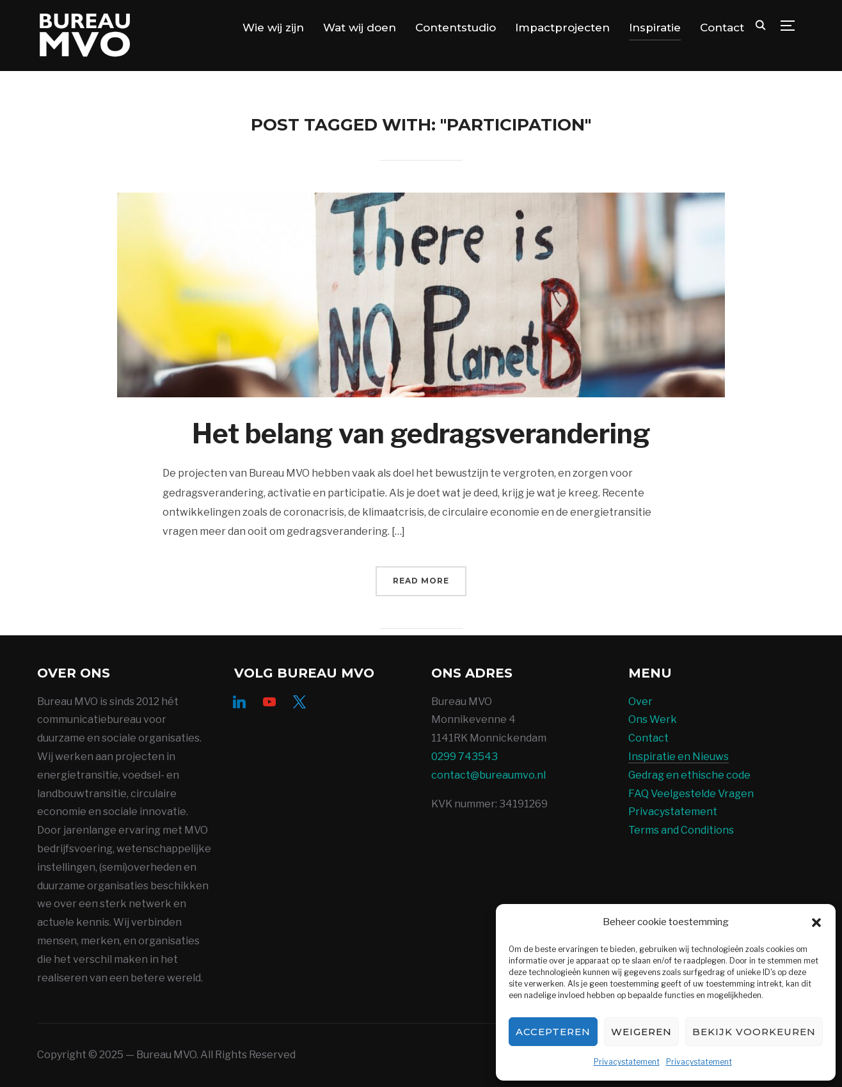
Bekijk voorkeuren (754, 1032)
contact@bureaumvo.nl (488, 775)
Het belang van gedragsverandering (421, 433)
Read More (421, 580)
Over (640, 701)
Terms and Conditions (681, 830)
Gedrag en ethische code (689, 775)
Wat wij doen (359, 27)
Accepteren (553, 1032)
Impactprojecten (562, 27)
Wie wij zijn (273, 27)
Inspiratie (655, 27)
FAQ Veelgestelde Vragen (691, 794)
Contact (722, 27)
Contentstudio (455, 27)
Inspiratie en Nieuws (678, 756)
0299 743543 (464, 756)
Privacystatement (627, 1062)
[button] (816, 922)
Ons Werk (652, 719)
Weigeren (641, 1032)
